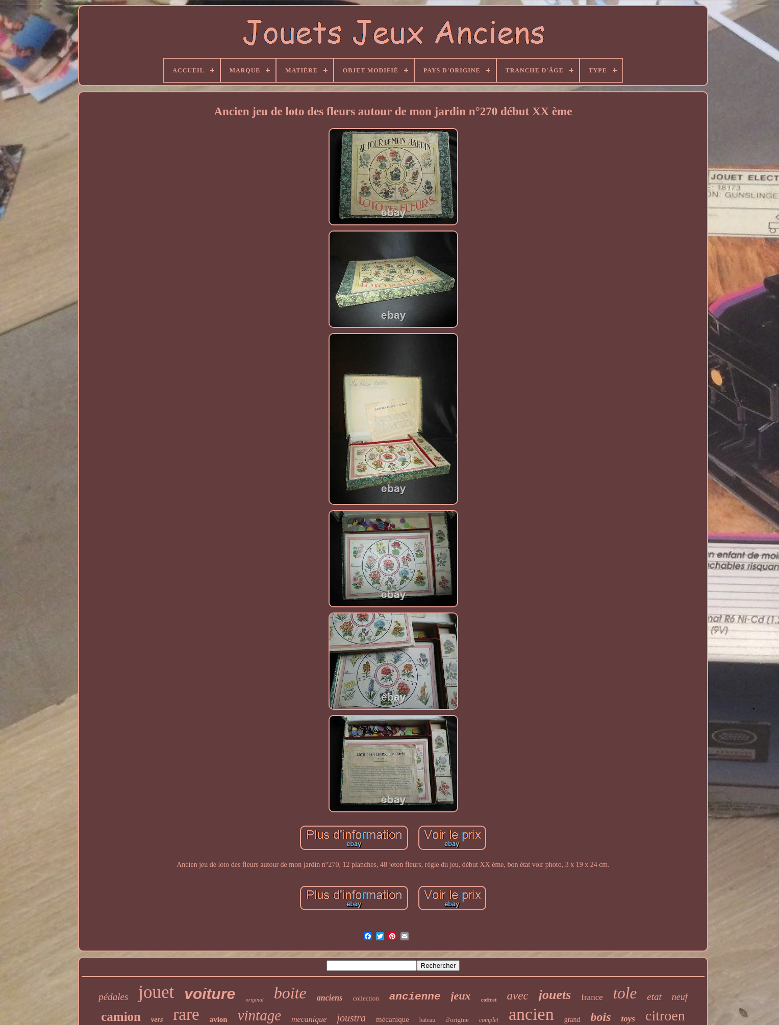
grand (572, 1019)
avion (219, 1019)
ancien (531, 1014)
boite (290, 993)
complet (488, 1019)
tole (625, 993)
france (591, 997)
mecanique (308, 1019)
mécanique (392, 1019)
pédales (113, 996)
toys (628, 1018)
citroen (665, 1015)
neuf (680, 997)
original (254, 999)
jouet (156, 992)
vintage (259, 1015)
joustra (351, 1017)
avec (518, 995)
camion (121, 1016)
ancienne (415, 997)
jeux (461, 995)
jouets (555, 994)
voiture (209, 993)
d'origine (457, 1019)
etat (654, 996)
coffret (489, 999)
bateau (427, 1019)
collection (366, 998)
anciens (330, 997)
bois (601, 1016)
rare (186, 1014)
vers (157, 1019)
